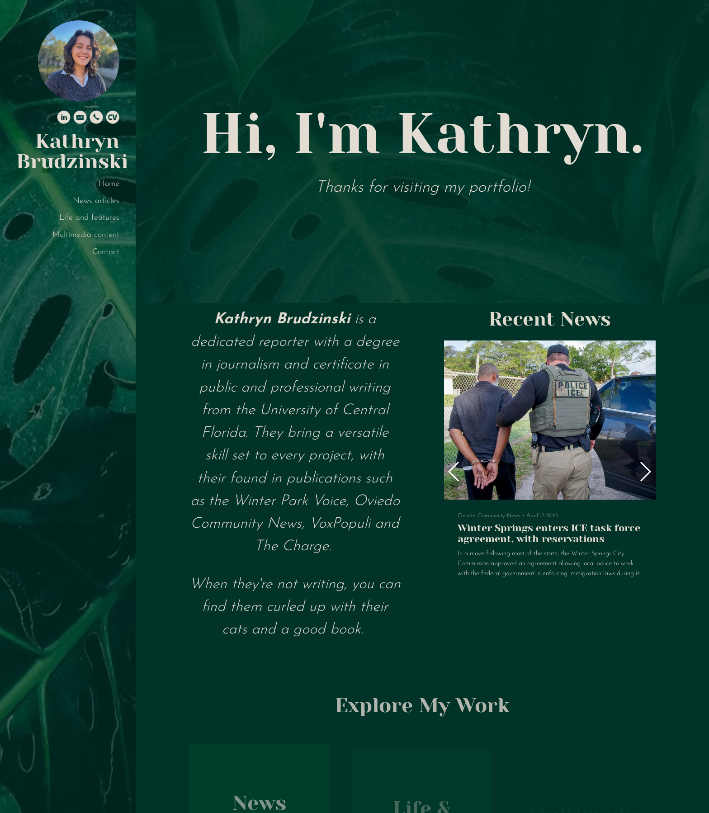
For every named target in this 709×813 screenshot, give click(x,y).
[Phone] (96, 119)
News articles (96, 201)
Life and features (89, 217)
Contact (105, 252)
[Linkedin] (64, 119)
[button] (645, 472)
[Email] (80, 119)
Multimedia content (85, 235)
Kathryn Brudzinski (67, 151)
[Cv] (112, 119)
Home (109, 184)
